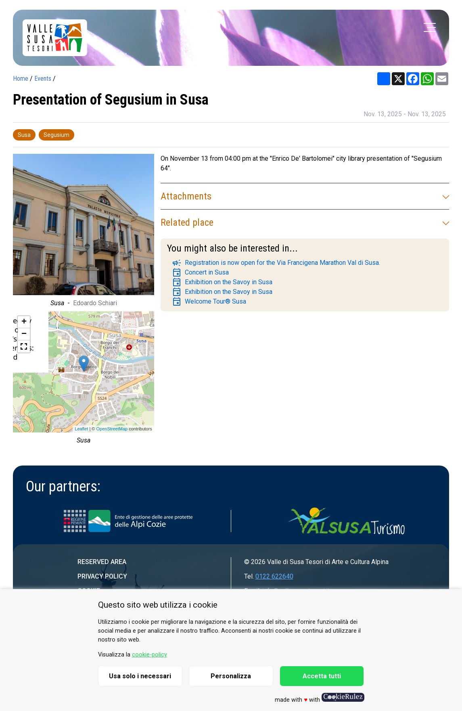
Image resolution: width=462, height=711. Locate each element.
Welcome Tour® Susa (209, 301)
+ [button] (24, 322)
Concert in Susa (200, 272)
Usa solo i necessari (140, 676)
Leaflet (81, 428)
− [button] (24, 334)
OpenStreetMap (112, 428)
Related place (305, 222)
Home (20, 78)
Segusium (56, 135)
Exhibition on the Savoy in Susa (222, 282)
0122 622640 (274, 576)
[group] (83, 232)
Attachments (305, 196)
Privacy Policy (102, 576)
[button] (24, 346)
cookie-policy (149, 654)
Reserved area (101, 562)
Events (42, 78)
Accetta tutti (322, 676)
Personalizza (231, 676)
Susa (24, 135)
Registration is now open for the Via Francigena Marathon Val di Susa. (276, 263)
